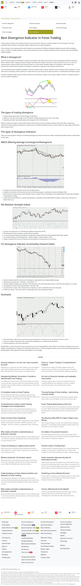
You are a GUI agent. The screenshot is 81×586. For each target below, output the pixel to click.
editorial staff (49, 582)
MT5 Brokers (25, 546)
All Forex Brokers (28, 525)
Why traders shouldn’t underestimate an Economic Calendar (17, 433)
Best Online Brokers (47, 525)
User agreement (7, 552)
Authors (4, 549)
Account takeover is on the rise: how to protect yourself (19, 363)
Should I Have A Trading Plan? (53, 446)
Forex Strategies (7, 32)
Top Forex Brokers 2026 (30, 531)
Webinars (43, 555)
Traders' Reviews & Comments (30, 534)
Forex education (15, 18)
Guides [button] (51, 2)
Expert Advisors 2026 (10, 528)
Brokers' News (45, 549)
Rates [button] (45, 2)
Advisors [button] (27, 2)
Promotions (44, 552)
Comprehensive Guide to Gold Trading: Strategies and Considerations (16, 405)
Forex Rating (5, 18)
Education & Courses (66, 538)
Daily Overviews (45, 543)
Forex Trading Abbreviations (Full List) (56, 404)
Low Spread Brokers (27, 538)
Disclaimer (5, 555)
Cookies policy (6, 557)
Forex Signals (33, 28)
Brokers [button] (12, 2)
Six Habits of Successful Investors (54, 432)
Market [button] (40, 2)
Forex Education (34, 32)
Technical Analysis (34, 23)
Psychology (63, 541)
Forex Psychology (61, 28)
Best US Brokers (45, 528)
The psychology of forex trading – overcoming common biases (59, 393)
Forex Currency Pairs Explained (13, 418)
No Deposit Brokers (27, 541)
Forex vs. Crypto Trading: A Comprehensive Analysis (58, 363)
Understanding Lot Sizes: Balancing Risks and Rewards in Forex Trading (19, 474)
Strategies (63, 533)
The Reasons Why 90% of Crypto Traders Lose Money (59, 419)
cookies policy (72, 584)
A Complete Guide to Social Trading (15, 392)
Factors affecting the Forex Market (55, 489)
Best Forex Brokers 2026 (30, 528)
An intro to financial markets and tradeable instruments (58, 377)
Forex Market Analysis (47, 546)
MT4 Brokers (25, 549)
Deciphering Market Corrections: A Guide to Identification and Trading (18, 377)
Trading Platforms (7, 530)
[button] (76, 2)
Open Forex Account (27, 562)
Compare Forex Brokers (28, 557)
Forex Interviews (61, 23)
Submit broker (6, 543)
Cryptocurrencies (7, 533)
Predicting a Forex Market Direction (55, 473)
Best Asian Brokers (46, 533)
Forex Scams (27, 552)
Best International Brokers (48, 530)
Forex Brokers (6, 525)
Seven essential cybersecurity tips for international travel (56, 458)
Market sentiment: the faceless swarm (16, 457)
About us (4, 546)
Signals (62, 535)
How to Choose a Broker (28, 560)
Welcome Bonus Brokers (28, 544)
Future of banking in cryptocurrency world (18, 446)
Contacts (4, 541)
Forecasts (43, 541)
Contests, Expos (45, 557)
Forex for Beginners (8, 23)
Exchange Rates (65, 548)
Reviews (20, 2)
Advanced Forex (7, 28)
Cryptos (34, 2)
